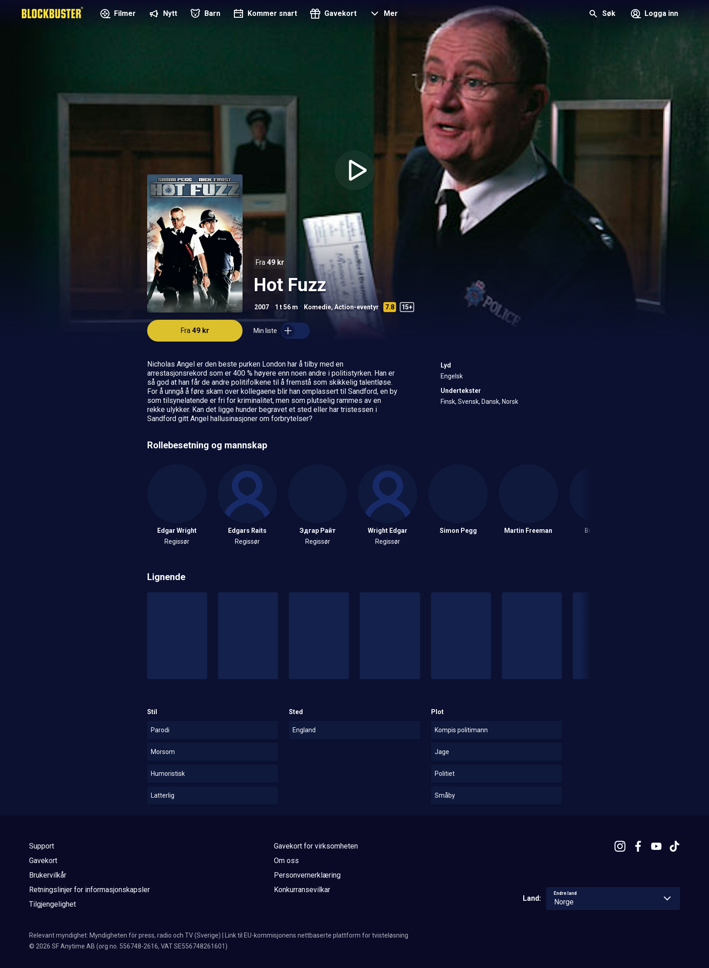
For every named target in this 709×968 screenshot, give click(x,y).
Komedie (317, 307)
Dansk (490, 401)
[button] (383, 14)
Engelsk (452, 376)
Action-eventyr (356, 307)
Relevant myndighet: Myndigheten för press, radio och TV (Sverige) (125, 935)
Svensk (468, 401)
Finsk (448, 401)
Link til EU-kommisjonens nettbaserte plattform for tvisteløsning (316, 935)
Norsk (510, 401)
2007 (261, 307)
